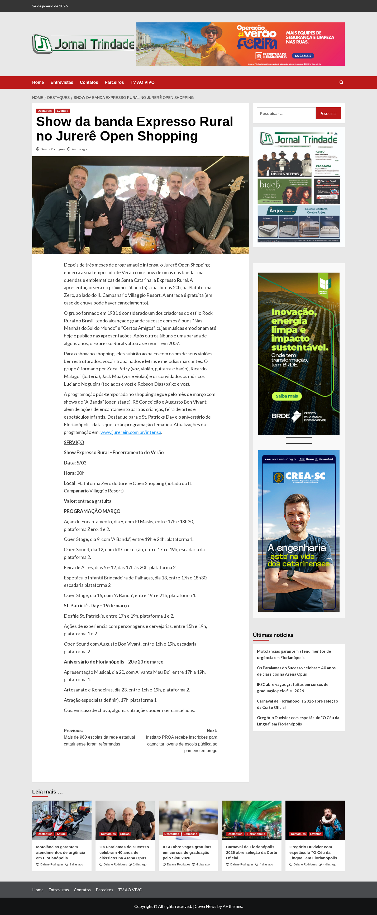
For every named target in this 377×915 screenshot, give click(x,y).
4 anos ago (79, 149)
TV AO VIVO (143, 82)
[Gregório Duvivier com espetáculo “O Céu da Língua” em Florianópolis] (315, 820)
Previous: (102, 738)
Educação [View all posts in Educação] (190, 833)
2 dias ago (76, 864)
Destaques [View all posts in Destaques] (45, 110)
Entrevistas (61, 82)
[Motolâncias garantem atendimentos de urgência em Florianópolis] (62, 820)
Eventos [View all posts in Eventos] (62, 110)
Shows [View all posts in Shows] (125, 833)
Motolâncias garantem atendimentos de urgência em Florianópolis (294, 654)
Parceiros (114, 82)
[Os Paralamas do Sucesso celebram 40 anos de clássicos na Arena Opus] (125, 820)
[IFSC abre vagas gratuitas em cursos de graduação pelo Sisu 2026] (188, 820)
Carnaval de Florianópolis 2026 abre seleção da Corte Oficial (297, 704)
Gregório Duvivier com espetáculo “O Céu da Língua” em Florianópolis (298, 720)
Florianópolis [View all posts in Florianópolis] (256, 833)
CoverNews (205, 906)
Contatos (89, 82)
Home (38, 82)
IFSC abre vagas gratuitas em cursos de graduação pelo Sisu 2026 (292, 687)
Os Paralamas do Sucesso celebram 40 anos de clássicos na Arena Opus (296, 670)
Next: (179, 741)
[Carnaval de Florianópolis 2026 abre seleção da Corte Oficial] (251, 820)
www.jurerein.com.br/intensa (131, 432)
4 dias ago (203, 864)
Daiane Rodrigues (53, 149)
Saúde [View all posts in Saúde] (61, 833)
